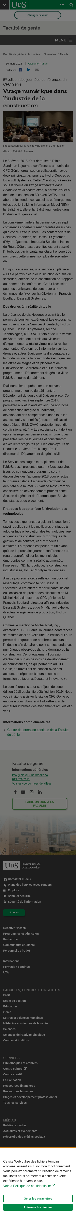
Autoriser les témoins (38, 1207)
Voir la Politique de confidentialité (27, 1186)
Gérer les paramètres (38, 1198)
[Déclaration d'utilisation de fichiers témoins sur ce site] (38, 1185)
